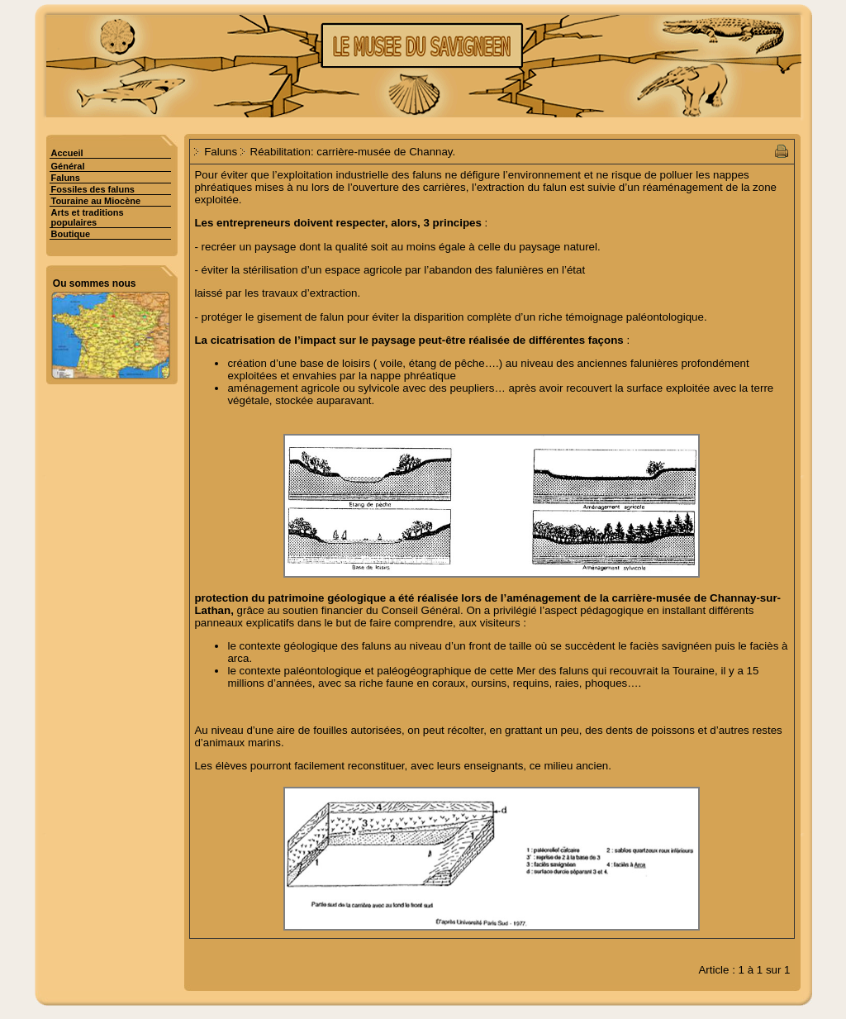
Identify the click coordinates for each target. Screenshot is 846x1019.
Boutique (71, 234)
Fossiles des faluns (93, 189)
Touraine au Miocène (96, 201)
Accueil (67, 153)
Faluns (65, 178)
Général (68, 166)
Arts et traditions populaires (87, 217)
